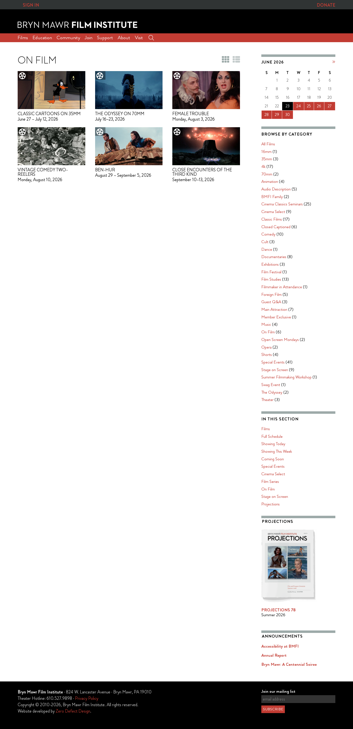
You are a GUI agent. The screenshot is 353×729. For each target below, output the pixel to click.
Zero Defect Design (73, 711)
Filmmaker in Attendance (281, 287)
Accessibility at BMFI (280, 646)
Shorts (266, 354)
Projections (270, 504)
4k (263, 166)
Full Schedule (272, 436)
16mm (266, 151)
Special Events (273, 362)
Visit (139, 37)
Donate (326, 5)
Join (88, 37)
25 (309, 106)
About (124, 37)
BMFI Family (272, 197)
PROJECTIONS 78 (278, 610)
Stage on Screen (274, 370)
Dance (266, 249)
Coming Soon (272, 459)
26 (319, 106)
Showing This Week (276, 451)
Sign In (31, 5)
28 (267, 114)
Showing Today (273, 444)
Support (105, 37)
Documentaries (273, 257)
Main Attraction (274, 309)
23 (288, 106)
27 (330, 106)
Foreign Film (271, 294)
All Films (268, 144)
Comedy (268, 234)
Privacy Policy (86, 698)
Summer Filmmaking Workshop (286, 377)
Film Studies (271, 279)
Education (42, 37)
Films (23, 37)
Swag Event (270, 385)
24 (298, 106)
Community (68, 37)
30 (287, 114)
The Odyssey (271, 392)
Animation (269, 181)
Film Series (270, 481)
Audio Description (276, 189)
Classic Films (271, 219)
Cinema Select (273, 211)
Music (266, 324)
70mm (266, 174)
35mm (266, 159)
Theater (267, 399)
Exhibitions (270, 264)
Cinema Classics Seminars (282, 204)
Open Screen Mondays (280, 339)
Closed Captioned (275, 227)
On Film (268, 332)
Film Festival (271, 272)
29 (277, 114)
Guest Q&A (271, 302)
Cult (264, 242)
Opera (266, 347)
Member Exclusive (276, 317)
